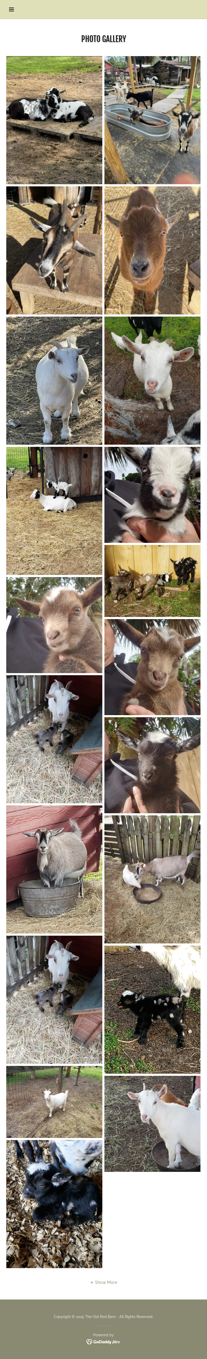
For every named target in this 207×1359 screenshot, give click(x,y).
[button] (21, 9)
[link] (103, 1341)
